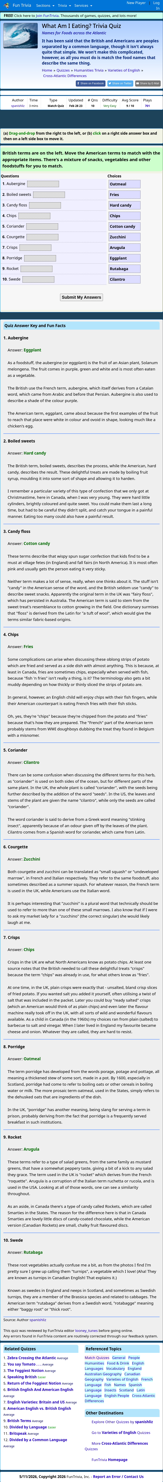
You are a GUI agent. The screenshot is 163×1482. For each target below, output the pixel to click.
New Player (136, 2)
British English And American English (40, 1389)
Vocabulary (115, 1368)
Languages (94, 1368)
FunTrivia (110, 1459)
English (138, 1362)
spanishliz (18, 105)
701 (147, 105)
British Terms (19, 1420)
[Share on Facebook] (94, 83)
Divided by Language (28, 1426)
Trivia (63, 5)
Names (120, 1384)
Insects (110, 1389)
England (135, 1368)
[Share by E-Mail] (149, 83)
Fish (107, 1384)
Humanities (94, 1362)
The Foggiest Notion (25, 1370)
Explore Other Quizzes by (122, 1421)
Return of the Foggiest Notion (34, 1382)
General (118, 1357)
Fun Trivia (17, 5)
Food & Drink (118, 1362)
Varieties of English (122, 1379)
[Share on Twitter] (122, 83)
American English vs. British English (39, 1408)
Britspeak (18, 1433)
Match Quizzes (97, 1357)
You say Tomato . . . (24, 1364)
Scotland (126, 1389)
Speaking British (22, 1376)
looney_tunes (86, 1330)
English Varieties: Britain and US (36, 1401)
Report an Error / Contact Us (118, 1476)
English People (116, 1395)
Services (81, 5)
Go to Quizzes (121, 1432)
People (134, 1357)
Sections (43, 5)
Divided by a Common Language (38, 1439)
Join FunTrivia (47, 15)
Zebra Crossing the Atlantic (31, 1357)
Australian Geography (103, 1373)
